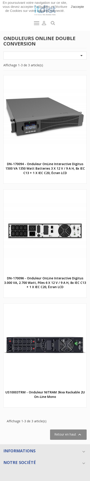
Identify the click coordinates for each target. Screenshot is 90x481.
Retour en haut (68, 434)
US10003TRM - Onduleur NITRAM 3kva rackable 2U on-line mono (45, 394)
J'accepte (77, 7)
